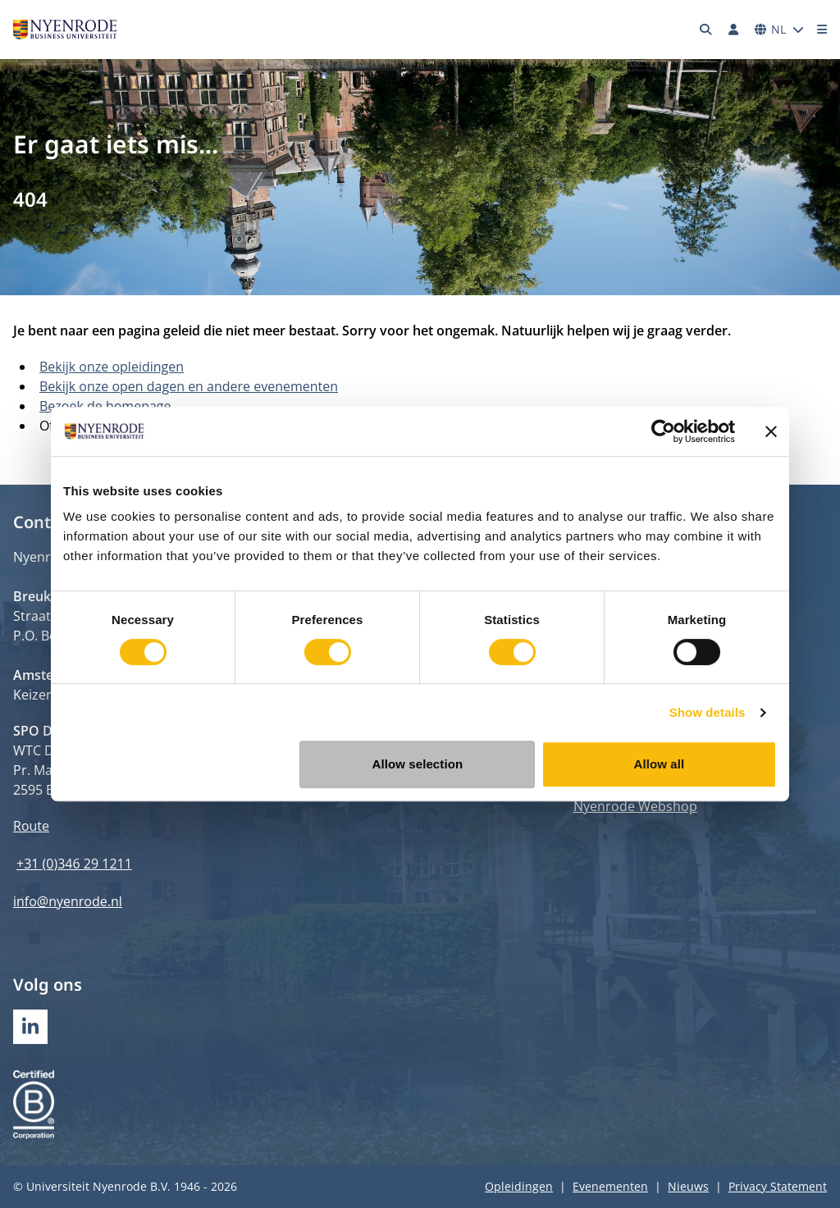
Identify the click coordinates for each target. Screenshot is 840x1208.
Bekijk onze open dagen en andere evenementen (188, 386)
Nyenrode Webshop (635, 806)
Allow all (659, 764)
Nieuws (688, 1186)
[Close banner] (771, 431)
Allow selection (417, 764)
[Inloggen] (733, 29)
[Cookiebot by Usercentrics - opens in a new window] (663, 431)
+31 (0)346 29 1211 (74, 864)
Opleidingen (519, 1186)
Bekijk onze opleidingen (111, 367)
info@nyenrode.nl (67, 901)
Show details (707, 712)
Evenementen (610, 1186)
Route (31, 826)
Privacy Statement (777, 1186)
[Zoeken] (706, 29)
